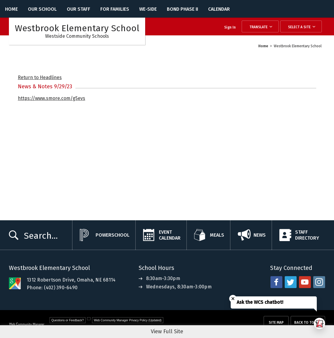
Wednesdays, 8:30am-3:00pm (179, 287)
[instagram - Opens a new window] (319, 282)
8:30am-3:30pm (163, 278)
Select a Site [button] (299, 27)
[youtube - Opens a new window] (305, 282)
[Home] (11, 9)
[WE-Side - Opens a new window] (148, 9)
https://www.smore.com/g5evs (51, 98)
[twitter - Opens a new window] (291, 282)
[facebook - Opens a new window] (276, 282)
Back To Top (305, 322)
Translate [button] (258, 27)
